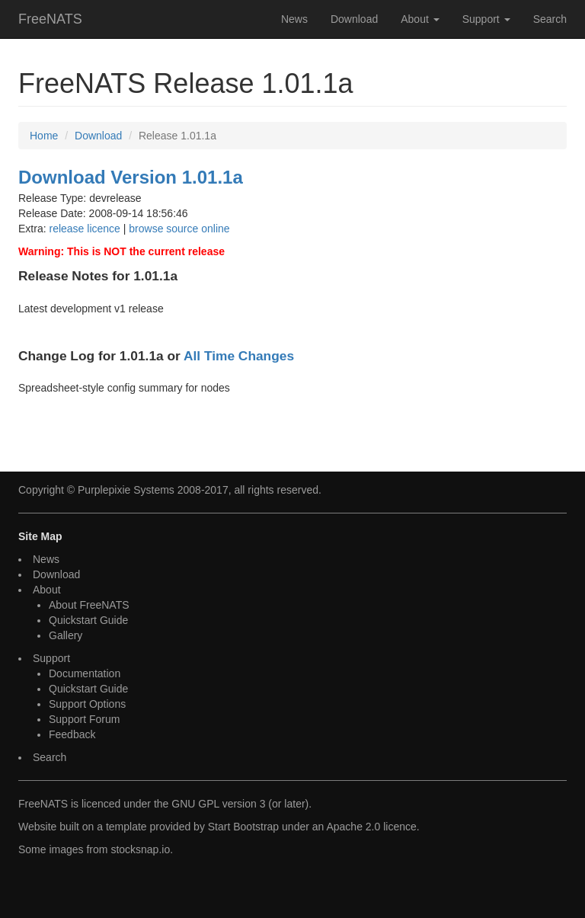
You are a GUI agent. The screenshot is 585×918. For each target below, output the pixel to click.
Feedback (72, 734)
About (420, 19)
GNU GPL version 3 (218, 804)
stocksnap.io (140, 849)
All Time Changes (239, 355)
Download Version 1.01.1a (130, 177)
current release (187, 251)
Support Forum (84, 719)
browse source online (179, 228)
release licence (84, 228)
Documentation (84, 673)
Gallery (65, 635)
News (294, 19)
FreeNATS (50, 19)
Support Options (87, 704)
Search (550, 19)
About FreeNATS (89, 605)
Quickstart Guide (88, 620)
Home (44, 136)
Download (354, 19)
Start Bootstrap (243, 826)
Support (486, 19)
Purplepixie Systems (126, 490)
